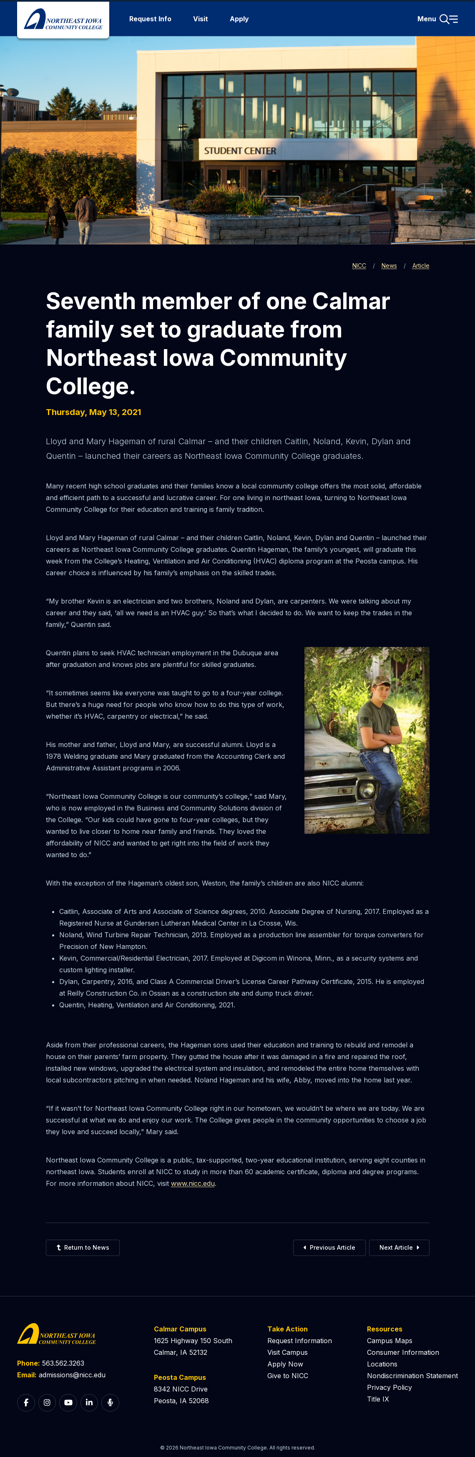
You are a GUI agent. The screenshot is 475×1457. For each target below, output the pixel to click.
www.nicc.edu (193, 1183)
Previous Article (329, 1247)
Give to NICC (287, 1375)
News (389, 265)
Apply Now (285, 1364)
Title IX (378, 1399)
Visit (200, 19)
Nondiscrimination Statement (412, 1375)
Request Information (299, 1340)
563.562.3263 (63, 1363)
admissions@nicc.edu (72, 1375)
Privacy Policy (389, 1387)
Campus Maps (389, 1340)
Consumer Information (403, 1352)
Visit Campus (287, 1352)
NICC (359, 265)
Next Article (399, 1247)
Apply (239, 19)
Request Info (150, 19)
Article (421, 265)
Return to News (82, 1247)
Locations (382, 1364)
